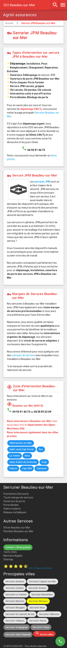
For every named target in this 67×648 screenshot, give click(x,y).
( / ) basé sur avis (40, 568)
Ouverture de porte (14, 501)
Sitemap (8, 559)
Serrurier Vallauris (15, 620)
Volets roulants (12, 508)
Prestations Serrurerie (16, 493)
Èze (41, 449)
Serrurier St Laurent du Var (20, 614)
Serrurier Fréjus (41, 627)
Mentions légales (13, 555)
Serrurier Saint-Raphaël (18, 634)
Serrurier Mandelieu (42, 594)
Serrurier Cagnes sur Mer (42, 581)
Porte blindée (10, 505)
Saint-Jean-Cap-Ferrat (21, 449)
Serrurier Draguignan (17, 627)
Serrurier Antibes (15, 581)
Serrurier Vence (37, 620)
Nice (27, 455)
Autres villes (44, 633)
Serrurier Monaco (38, 601)
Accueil (9, 23)
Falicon (13, 468)
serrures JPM (42, 181)
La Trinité (14, 455)
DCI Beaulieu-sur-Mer (19, 5)
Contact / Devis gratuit (18, 547)
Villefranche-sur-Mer (20, 442)
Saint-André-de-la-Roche (23, 462)
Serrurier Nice (37, 607)
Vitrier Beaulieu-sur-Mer (16, 527)
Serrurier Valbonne (49, 614)
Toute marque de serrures (18, 497)
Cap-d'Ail (27, 468)
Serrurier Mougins (15, 607)
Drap (44, 462)
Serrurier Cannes (15, 587)
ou (41, 411)
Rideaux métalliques (14, 512)
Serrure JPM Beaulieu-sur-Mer (38, 23)
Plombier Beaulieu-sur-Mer (18, 531)
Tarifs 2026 (10, 552)
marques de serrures (23, 355)
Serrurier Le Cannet (16, 594)
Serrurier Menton (15, 601)
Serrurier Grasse (37, 587)
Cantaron (42, 468)
